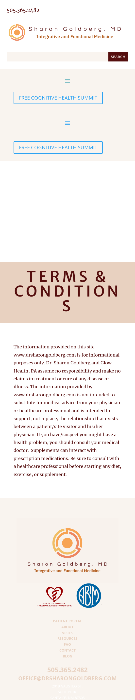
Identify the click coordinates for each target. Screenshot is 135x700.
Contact (67, 650)
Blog (67, 656)
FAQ (67, 644)
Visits (67, 632)
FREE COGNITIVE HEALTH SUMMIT (58, 97)
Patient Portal (67, 621)
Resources (67, 638)
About (67, 627)
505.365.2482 (67, 669)
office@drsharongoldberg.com (67, 678)
